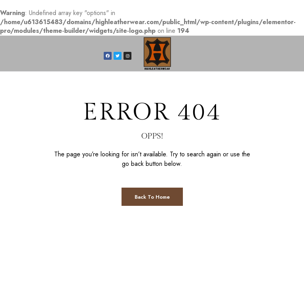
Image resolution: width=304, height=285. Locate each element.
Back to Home (152, 197)
